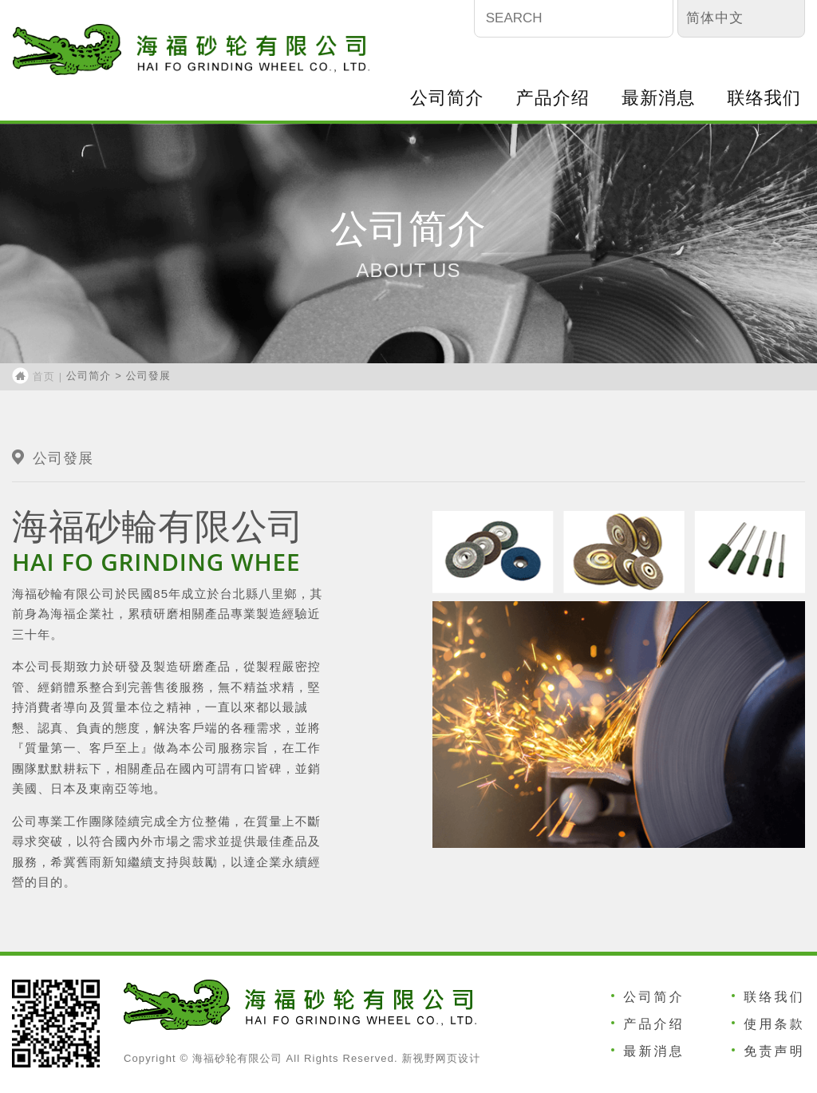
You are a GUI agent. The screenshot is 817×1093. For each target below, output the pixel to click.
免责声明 (774, 1051)
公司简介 (446, 98)
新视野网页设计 (440, 1058)
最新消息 (658, 98)
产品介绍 (553, 98)
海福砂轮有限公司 (191, 49)
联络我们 (764, 98)
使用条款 (774, 1024)
